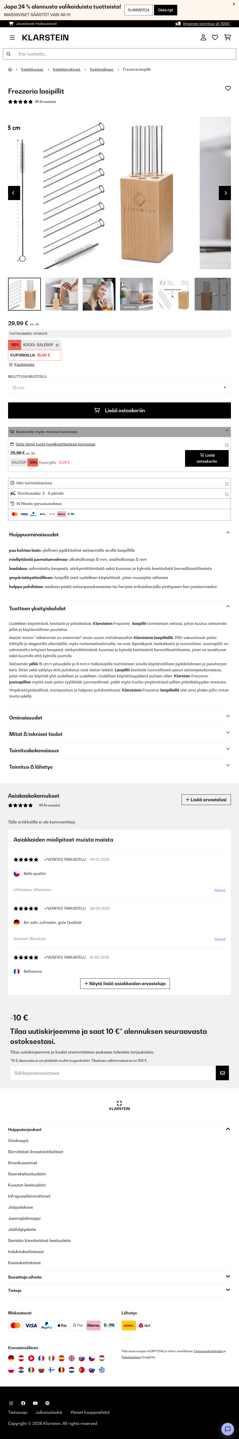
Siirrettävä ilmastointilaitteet (35, 1151)
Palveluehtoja (131, 1357)
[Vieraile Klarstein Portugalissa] (82, 1370)
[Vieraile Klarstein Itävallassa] (21, 1358)
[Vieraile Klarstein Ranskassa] (41, 1358)
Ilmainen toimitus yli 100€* (207, 23)
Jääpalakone (20, 1207)
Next (226, 193)
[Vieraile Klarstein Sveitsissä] (31, 1358)
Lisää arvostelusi (206, 799)
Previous (13, 193)
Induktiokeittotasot (26, 1251)
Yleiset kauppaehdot (90, 1412)
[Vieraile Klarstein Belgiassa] (61, 1370)
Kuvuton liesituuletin (27, 1184)
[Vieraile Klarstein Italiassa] (51, 1358)
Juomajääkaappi (24, 1218)
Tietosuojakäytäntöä (208, 1351)
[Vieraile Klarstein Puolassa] (11, 1370)
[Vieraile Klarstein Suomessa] (51, 1370)
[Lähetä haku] (9, 54)
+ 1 (213, 294)
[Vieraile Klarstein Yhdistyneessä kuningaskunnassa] (72, 1358)
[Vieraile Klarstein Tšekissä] (92, 1358)
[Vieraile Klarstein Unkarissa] (102, 1358)
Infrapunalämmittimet (29, 1196)
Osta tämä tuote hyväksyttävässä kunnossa (55, 444)
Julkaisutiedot (49, 1412)
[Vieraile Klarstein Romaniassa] (31, 1370)
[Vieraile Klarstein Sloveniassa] (92, 1370)
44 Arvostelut (45, 102)
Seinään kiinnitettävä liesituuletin (39, 1240)
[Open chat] (227, 1429)
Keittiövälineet (102, 69)
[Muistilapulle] (228, 88)
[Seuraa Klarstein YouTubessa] (35, 1403)
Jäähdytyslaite (22, 1229)
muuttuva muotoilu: (27, 377)
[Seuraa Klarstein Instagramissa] (11, 1403)
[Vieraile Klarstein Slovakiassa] (82, 1358)
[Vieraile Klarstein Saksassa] (11, 1358)
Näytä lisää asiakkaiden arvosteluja (125, 983)
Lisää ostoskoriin (119, 410)
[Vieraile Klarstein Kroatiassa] (21, 1370)
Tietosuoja (17, 1412)
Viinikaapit (18, 1140)
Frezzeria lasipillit (137, 69)
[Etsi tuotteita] (119, 54)
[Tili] (203, 37)
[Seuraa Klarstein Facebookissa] (23, 1403)
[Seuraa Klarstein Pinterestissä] (47, 1403)
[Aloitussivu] (14, 69)
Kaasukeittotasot (24, 1262)
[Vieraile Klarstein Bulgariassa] (41, 1370)
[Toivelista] (215, 37)
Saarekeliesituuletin (27, 1173)
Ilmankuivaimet (22, 1162)
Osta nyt (165, 10)
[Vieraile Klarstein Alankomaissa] (72, 1370)
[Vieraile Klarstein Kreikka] (102, 1370)
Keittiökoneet (32, 69)
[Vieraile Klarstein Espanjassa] (61, 1358)
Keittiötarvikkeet (67, 69)
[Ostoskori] (227, 37)
